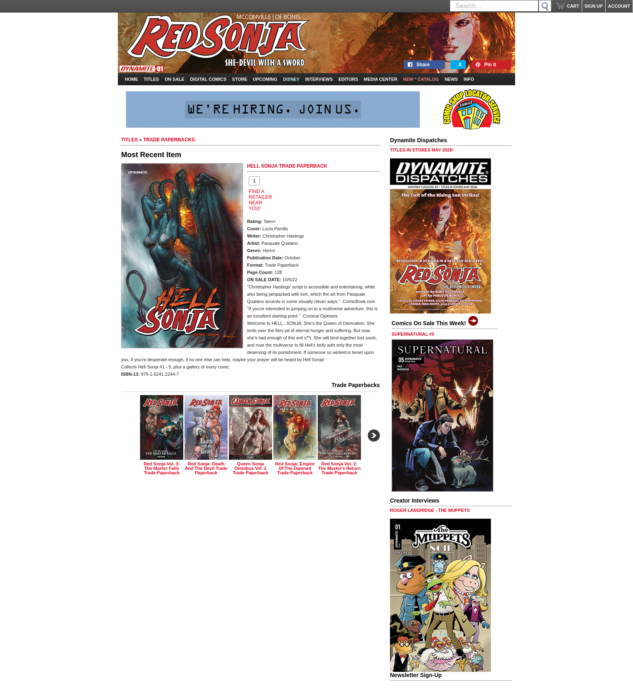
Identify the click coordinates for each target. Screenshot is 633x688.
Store (239, 79)
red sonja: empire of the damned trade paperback (295, 468)
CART (573, 6)
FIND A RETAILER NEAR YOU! (260, 200)
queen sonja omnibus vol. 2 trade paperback (250, 468)
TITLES (129, 140)
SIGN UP (594, 6)
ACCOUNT (619, 6)
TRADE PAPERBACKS (169, 140)
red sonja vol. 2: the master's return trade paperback (339, 468)
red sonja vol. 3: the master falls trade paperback (162, 468)
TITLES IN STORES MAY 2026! (422, 149)
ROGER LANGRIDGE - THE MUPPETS (430, 510)
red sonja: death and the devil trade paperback (206, 468)
